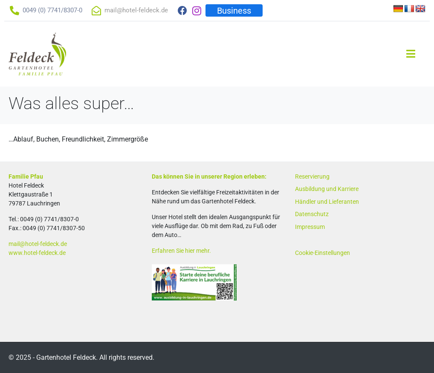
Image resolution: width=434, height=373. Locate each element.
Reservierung (312, 176)
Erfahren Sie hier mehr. (181, 250)
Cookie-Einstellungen (322, 252)
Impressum (310, 226)
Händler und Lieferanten (327, 201)
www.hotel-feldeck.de (37, 252)
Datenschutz (312, 214)
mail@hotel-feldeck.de (38, 243)
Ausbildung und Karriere (327, 188)
